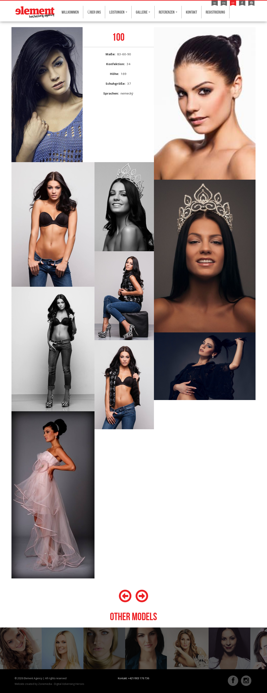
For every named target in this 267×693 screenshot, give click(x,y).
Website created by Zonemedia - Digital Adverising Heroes (49, 684)
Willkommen (70, 12)
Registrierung (215, 12)
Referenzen (168, 12)
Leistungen (118, 12)
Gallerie (143, 12)
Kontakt (191, 12)
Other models (133, 616)
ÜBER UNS (94, 12)
